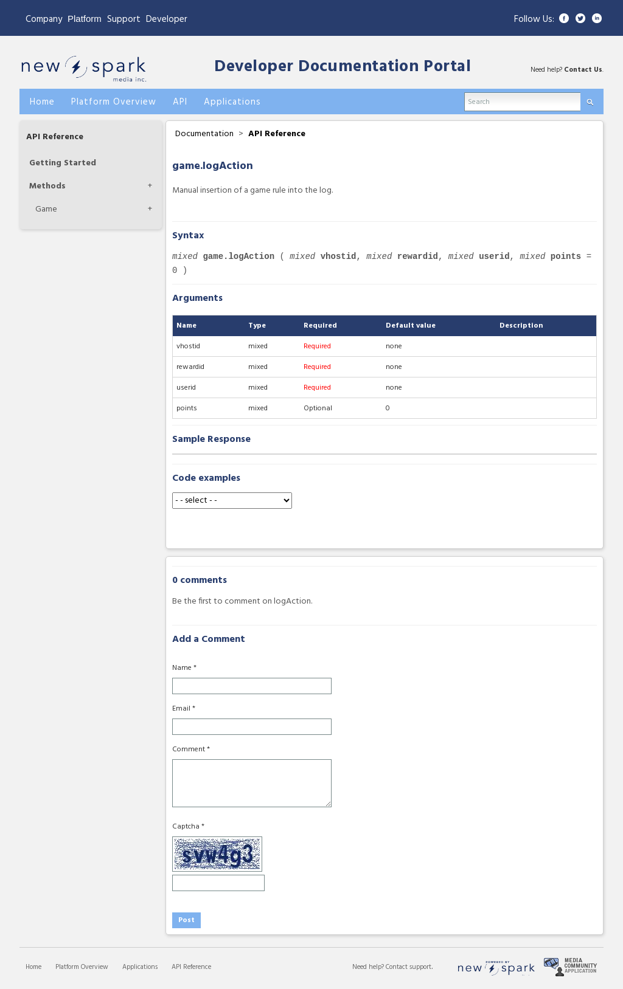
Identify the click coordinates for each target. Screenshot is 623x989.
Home (33, 967)
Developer (166, 19)
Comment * (191, 749)
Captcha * (188, 827)
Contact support (408, 967)
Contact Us (583, 69)
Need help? (369, 967)
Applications (140, 967)
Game (46, 209)
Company (44, 19)
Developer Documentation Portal (342, 67)
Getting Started (62, 163)
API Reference (54, 137)
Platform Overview (81, 967)
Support (124, 19)
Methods (47, 186)
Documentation (204, 134)
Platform (85, 18)
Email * (183, 709)
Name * (184, 668)
